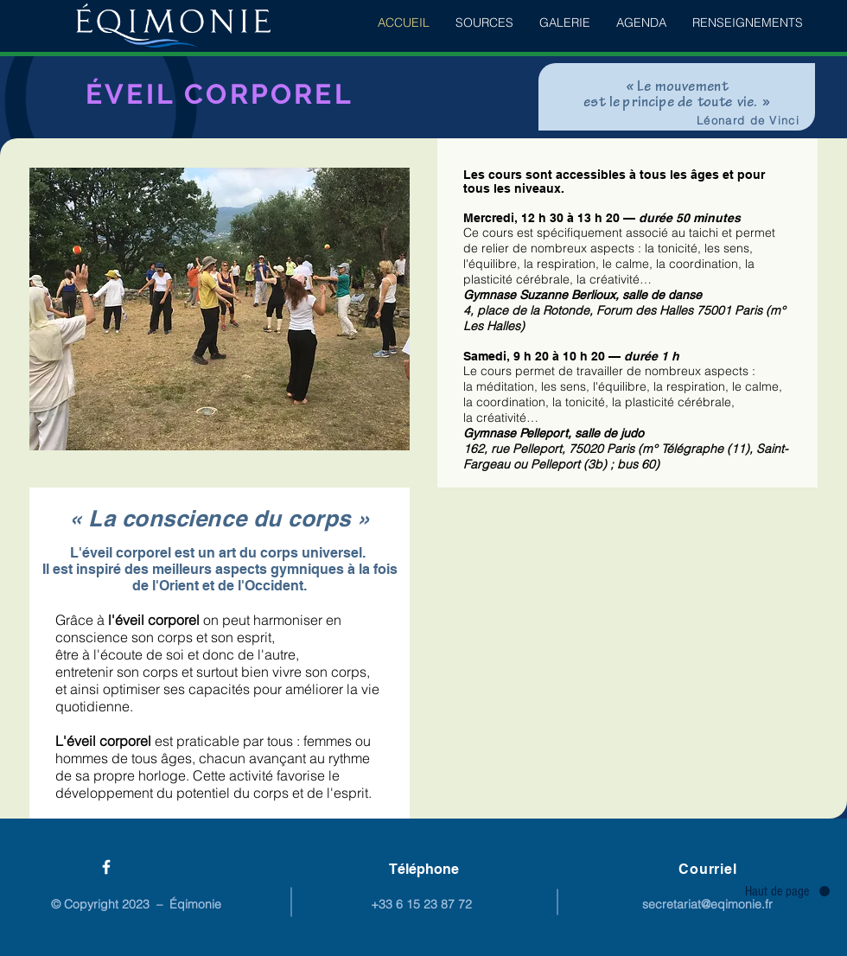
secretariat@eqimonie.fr (707, 904)
